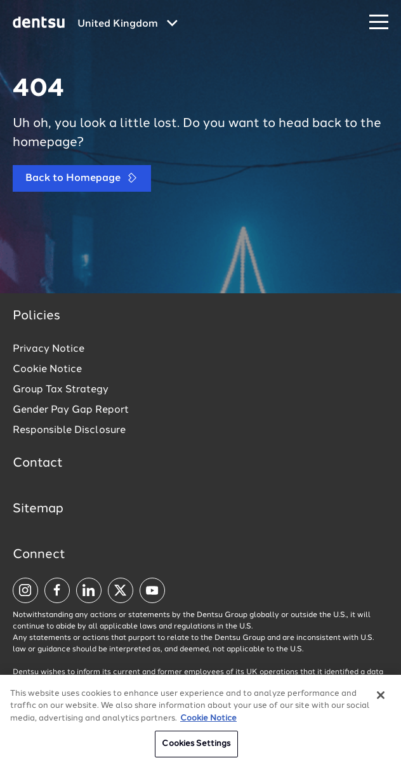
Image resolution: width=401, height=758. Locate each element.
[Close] (381, 701)
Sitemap (38, 509)
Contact (38, 463)
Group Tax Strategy (60, 390)
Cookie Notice (47, 369)
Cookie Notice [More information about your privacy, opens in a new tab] (208, 724)
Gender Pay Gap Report (71, 410)
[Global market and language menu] (127, 24)
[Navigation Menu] (378, 22)
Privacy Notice (48, 349)
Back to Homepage (81, 178)
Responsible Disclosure (69, 430)
